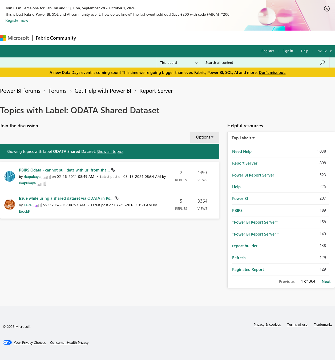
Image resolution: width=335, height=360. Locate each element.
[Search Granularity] (179, 62)
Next (326, 281)
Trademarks (323, 324)
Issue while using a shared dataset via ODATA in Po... (67, 198)
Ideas (133, 37)
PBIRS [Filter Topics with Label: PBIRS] (237, 210)
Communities (157, 37)
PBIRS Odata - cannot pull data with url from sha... (65, 170)
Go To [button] (322, 51)
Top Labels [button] (241, 137)
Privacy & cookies (267, 324)
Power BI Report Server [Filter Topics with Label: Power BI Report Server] (253, 175)
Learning (201, 37)
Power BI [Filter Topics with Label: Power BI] (240, 198)
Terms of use (297, 324)
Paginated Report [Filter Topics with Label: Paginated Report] (248, 269)
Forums (88, 37)
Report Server (156, 90)
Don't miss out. (272, 72)
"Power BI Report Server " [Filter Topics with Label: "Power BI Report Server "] (255, 234)
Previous (286, 281)
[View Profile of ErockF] (24, 211)
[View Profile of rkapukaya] (32, 176)
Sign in (287, 50)
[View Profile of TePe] (27, 205)
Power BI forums (20, 90)
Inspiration (111, 37)
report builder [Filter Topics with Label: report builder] (245, 245)
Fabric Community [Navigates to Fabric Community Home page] (56, 38)
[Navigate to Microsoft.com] (14, 38)
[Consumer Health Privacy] (69, 342)
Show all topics (110, 151)
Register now (16, 20)
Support (224, 37)
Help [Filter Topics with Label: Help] (236, 186)
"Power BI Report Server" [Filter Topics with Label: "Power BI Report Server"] (255, 222)
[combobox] (265, 62)
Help (304, 50)
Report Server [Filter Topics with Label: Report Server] (244, 163)
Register (267, 50)
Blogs (181, 37)
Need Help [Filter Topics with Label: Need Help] (242, 151)
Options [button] (203, 137)
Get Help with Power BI (103, 90)
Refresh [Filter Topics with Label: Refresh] (239, 257)
